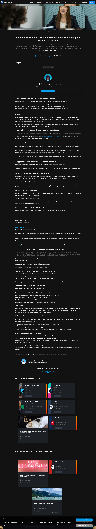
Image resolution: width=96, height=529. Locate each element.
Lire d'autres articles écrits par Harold (37, 362)
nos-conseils (24, 32)
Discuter (92, 2)
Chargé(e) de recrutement (22, 218)
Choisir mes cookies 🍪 (84, 525)
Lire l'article (41, 440)
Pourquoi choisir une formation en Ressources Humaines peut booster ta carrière (61, 32)
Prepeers (17, 32)
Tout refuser (84, 522)
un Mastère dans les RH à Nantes (50, 136)
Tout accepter (84, 520)
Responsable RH (19, 227)
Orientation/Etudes (34, 32)
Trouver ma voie (48, 91)
